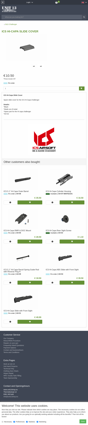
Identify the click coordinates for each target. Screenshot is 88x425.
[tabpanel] (34, 66)
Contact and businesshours (13, 350)
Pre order (11, 83)
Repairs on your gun (11, 343)
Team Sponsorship (10, 378)
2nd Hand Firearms (11, 366)
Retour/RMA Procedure (12, 341)
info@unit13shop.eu (11, 397)
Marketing (41, 422)
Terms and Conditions (11, 352)
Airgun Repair (9, 373)
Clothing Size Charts (11, 371)
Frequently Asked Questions (14, 345)
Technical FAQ (9, 369)
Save (83, 421)
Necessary (7, 422)
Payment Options (10, 348)
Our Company (9, 338)
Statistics (30, 422)
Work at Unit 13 (9, 364)
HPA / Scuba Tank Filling (12, 376)
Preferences (19, 422)
